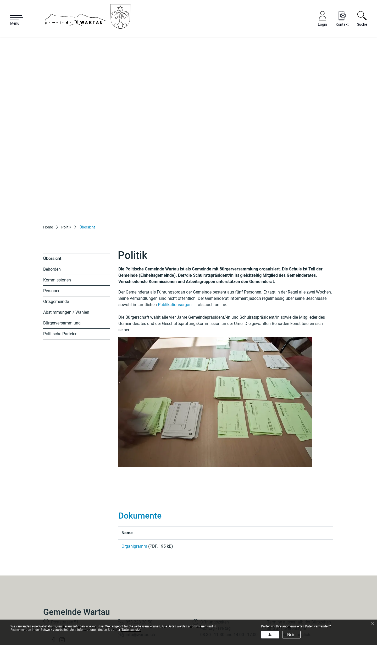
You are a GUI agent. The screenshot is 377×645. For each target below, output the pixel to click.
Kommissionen (57, 234)
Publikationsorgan (177, 258)
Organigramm (134, 500)
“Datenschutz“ (131, 630)
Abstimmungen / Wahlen (66, 266)
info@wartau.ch (140, 590)
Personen (51, 244)
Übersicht (55, 214)
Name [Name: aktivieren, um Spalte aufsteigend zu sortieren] (127, 486)
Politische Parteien (60, 287)
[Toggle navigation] (14, 20)
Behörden (52, 223)
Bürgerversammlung (62, 277)
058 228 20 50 (139, 577)
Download (298, 501)
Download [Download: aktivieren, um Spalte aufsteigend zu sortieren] (276, 486)
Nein (291, 634)
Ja (270, 634)
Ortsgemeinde (56, 255)
